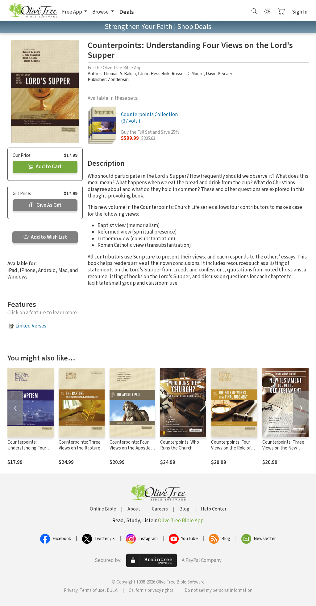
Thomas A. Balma (119, 74)
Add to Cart (45, 166)
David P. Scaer (219, 74)
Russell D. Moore (188, 74)
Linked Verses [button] (30, 326)
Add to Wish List (45, 237)
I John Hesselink (153, 74)
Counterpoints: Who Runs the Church (179, 445)
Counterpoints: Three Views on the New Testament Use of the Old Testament (283, 451)
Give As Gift (45, 205)
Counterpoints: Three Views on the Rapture (80, 445)
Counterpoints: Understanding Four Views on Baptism (26, 448)
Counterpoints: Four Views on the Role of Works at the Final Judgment (231, 451)
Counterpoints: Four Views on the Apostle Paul (130, 448)
